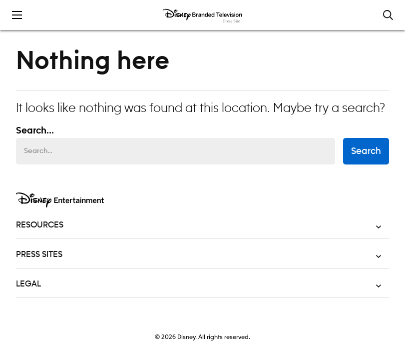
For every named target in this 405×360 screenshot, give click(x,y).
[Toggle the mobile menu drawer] (17, 15)
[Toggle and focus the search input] (388, 15)
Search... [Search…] (35, 131)
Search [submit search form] (366, 151)
